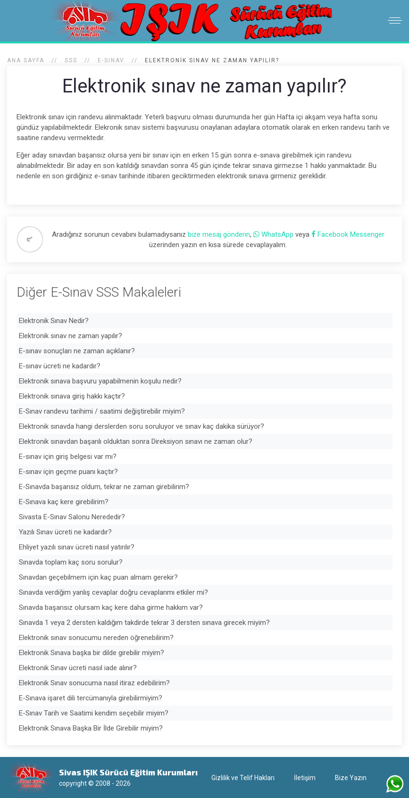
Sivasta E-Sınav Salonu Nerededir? (72, 517)
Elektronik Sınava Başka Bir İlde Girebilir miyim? (91, 728)
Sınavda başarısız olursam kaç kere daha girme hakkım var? (111, 607)
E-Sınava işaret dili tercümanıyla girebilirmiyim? (90, 698)
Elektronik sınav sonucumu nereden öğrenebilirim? (96, 637)
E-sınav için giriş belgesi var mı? (68, 456)
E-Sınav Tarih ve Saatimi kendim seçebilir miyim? (93, 713)
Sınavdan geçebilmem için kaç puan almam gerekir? (98, 577)
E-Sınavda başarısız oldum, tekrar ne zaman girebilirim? (104, 486)
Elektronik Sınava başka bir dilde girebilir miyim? (91, 652)
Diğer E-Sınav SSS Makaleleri (99, 292)
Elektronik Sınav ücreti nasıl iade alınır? (78, 668)
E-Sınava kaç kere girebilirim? (64, 502)
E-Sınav (111, 60)
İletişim (305, 777)
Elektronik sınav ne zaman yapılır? (70, 336)
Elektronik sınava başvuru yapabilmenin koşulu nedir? (100, 381)
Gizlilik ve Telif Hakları (243, 777)
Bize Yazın (351, 777)
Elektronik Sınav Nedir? (54, 320)
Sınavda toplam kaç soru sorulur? (71, 562)
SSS (71, 60)
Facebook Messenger (347, 234)
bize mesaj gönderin (219, 234)
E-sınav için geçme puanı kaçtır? (68, 471)
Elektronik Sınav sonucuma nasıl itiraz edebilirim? (94, 683)
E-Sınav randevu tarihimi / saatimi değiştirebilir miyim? (102, 411)
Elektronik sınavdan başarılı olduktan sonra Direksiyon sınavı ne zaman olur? (135, 441)
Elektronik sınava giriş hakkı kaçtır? (72, 396)
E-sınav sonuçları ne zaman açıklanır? (77, 351)
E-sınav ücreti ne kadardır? (59, 366)
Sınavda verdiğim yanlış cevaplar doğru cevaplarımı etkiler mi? (113, 592)
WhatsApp (274, 234)
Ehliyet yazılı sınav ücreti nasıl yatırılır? (76, 547)
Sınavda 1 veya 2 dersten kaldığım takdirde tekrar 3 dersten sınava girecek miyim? (144, 622)
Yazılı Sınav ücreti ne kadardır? (65, 532)
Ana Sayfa (25, 60)
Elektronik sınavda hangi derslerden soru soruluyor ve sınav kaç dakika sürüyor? (141, 426)
